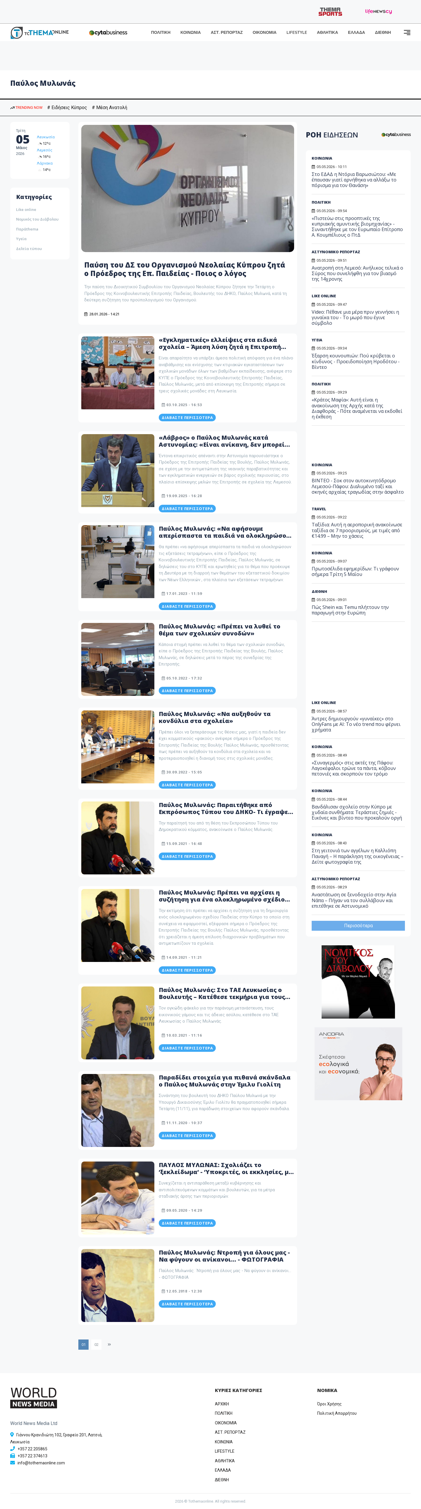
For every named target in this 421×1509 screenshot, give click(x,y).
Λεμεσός (44, 150)
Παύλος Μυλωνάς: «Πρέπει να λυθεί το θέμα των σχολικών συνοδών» (219, 629)
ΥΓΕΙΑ (317, 340)
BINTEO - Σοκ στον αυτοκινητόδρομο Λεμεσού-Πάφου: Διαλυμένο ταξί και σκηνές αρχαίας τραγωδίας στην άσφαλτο (358, 486)
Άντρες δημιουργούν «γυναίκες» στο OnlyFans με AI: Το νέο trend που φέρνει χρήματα (356, 724)
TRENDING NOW (26, 107)
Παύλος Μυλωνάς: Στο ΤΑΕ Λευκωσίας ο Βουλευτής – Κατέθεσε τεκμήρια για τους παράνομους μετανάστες (222, 997)
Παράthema (27, 229)
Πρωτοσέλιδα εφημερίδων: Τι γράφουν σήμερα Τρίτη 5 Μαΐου (355, 571)
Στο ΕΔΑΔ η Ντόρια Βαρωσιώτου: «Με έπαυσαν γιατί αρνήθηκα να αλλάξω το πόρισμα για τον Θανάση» (354, 179)
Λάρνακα (45, 163)
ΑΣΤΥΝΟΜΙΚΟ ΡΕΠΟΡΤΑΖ (336, 251)
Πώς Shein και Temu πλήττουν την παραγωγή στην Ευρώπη (350, 610)
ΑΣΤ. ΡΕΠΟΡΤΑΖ (227, 32)
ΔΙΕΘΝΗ (383, 32)
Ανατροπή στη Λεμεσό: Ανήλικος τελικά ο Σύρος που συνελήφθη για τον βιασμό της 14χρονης (357, 273)
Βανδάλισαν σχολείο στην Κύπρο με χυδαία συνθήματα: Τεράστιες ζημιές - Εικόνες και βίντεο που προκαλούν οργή (357, 812)
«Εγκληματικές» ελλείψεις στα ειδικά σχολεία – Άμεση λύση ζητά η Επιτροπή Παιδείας (220, 347)
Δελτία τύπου (29, 248)
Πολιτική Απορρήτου (337, 1413)
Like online (26, 209)
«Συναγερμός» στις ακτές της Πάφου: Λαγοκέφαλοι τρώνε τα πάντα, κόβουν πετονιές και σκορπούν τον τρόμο (354, 768)
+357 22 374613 (32, 1456)
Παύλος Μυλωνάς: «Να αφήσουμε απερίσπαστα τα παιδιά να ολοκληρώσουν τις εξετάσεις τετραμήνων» (226, 535)
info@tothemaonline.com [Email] (41, 1463)
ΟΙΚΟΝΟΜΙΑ (265, 32)
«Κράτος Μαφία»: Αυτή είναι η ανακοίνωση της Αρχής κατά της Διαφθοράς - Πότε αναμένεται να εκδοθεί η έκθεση (357, 408)
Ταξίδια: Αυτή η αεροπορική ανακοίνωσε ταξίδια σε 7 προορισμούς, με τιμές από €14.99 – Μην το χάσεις (357, 530)
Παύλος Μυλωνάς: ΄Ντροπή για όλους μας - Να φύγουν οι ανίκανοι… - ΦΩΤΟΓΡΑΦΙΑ (224, 1255)
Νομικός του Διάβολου (37, 219)
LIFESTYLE (297, 32)
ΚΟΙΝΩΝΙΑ (190, 32)
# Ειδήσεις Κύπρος (67, 107)
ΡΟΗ (332, 134)
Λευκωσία (46, 137)
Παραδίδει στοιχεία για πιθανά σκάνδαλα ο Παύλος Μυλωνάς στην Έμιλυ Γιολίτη (225, 1080)
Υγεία (21, 238)
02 (96, 1344)
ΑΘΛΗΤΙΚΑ (327, 32)
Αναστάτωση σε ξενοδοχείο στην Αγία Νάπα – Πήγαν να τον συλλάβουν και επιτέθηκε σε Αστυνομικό (354, 900)
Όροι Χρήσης (329, 1404)
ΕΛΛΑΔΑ (356, 32)
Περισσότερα (358, 925)
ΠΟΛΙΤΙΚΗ (161, 32)
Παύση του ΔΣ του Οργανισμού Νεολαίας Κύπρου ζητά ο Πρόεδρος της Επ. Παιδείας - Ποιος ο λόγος (184, 269)
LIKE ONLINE (324, 295)
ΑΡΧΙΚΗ (222, 1404)
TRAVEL (319, 508)
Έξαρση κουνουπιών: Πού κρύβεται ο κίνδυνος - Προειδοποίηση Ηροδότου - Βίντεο (356, 361)
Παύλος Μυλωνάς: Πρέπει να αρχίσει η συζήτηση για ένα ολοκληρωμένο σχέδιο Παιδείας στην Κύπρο (222, 899)
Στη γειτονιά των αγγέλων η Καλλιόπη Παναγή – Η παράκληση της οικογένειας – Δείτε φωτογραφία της (357, 856)
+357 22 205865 (32, 1449)
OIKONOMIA (226, 1423)
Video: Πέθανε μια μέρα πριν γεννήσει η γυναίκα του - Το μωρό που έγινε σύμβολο (355, 317)
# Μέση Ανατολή (109, 107)
